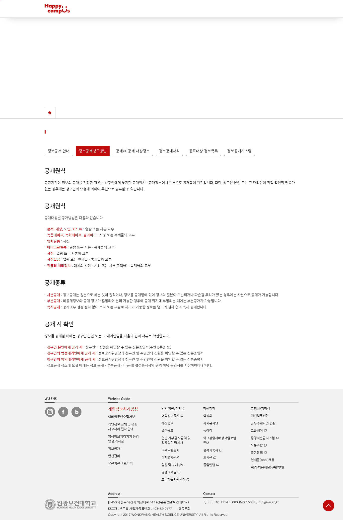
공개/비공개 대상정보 (133, 151)
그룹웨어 (257, 430)
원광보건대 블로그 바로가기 (76, 411)
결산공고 (167, 430)
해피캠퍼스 (57, 8)
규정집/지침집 (260, 408)
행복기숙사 (210, 450)
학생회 (207, 416)
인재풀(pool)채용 (262, 460)
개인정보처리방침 (123, 409)
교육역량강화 (170, 450)
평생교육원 (168, 472)
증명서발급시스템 (263, 438)
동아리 (207, 430)
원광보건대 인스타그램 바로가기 (50, 411)
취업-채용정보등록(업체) (267, 467)
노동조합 (257, 445)
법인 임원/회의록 (172, 408)
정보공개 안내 (58, 151)
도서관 (207, 457)
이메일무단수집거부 (121, 417)
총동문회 (257, 452)
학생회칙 (209, 408)
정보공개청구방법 (93, 151)
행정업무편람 (260, 416)
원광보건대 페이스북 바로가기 (63, 411)
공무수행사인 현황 (263, 423)
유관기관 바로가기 (120, 463)
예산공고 (167, 423)
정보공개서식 (169, 151)
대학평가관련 (170, 457)
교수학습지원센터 (173, 479)
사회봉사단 (210, 423)
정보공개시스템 (239, 151)
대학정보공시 (170, 416)
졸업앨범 (209, 465)
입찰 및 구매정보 (172, 465)
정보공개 (114, 448)
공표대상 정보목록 (203, 151)
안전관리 (114, 456)
